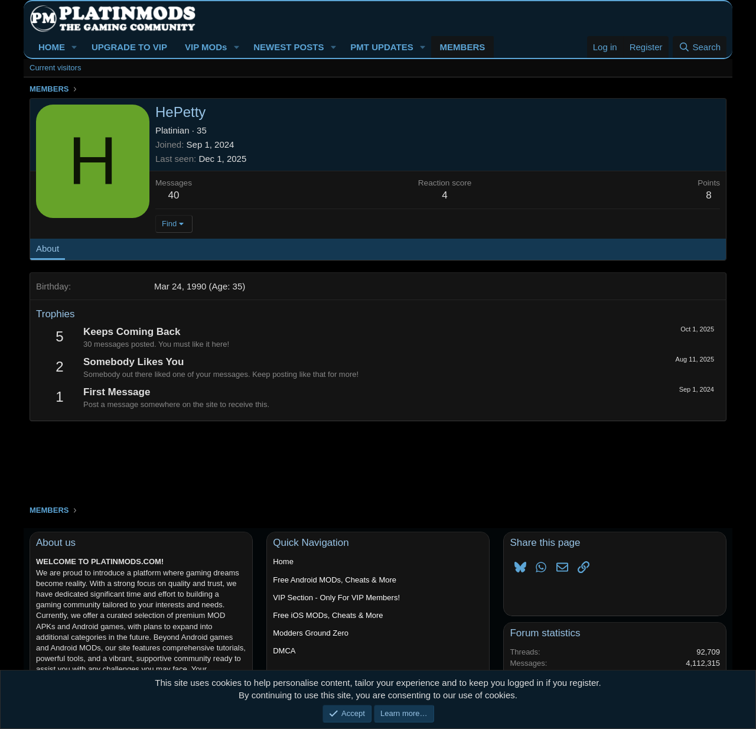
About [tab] (47, 248)
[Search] (699, 47)
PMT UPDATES (381, 47)
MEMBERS (462, 47)
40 (174, 195)
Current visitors (55, 67)
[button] (74, 47)
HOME (51, 47)
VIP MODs (206, 47)
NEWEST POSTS (288, 47)
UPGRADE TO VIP (129, 47)
